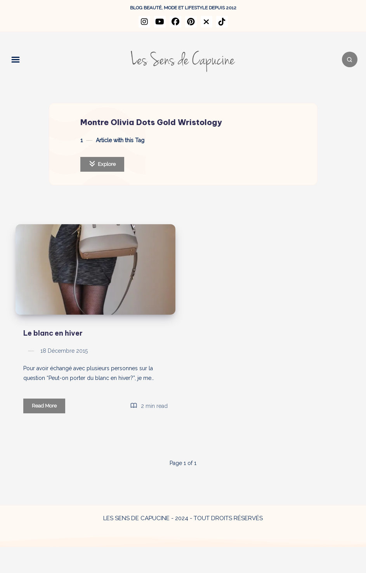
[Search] (342, 59)
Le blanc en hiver (53, 359)
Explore (102, 163)
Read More (48, 433)
